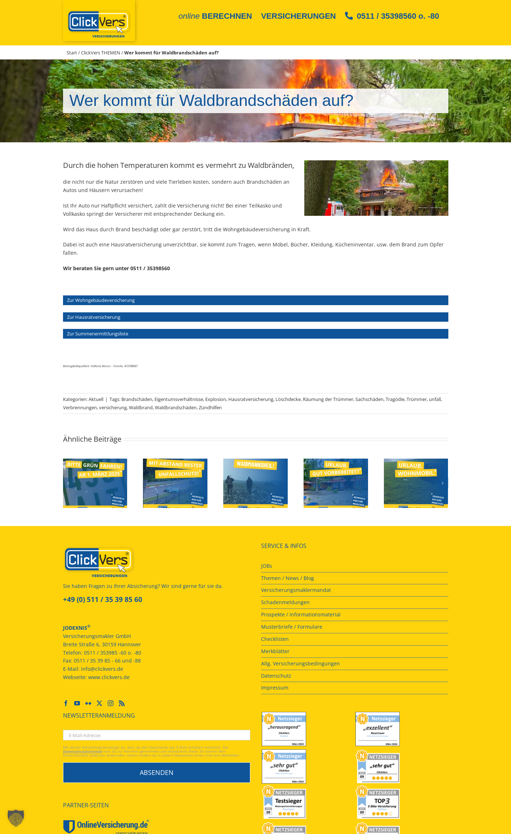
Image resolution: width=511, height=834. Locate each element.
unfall (435, 399)
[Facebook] (66, 703)
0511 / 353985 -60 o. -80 (112, 652)
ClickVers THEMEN (100, 52)
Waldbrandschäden (176, 407)
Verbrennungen (80, 407)
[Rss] (122, 703)
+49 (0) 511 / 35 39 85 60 (102, 599)
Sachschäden (369, 399)
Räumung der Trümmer (328, 399)
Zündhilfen (210, 407)
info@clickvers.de (102, 668)
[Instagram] (110, 703)
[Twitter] (99, 703)
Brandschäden (136, 399)
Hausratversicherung (250, 399)
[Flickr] (88, 703)
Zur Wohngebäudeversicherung (101, 300)
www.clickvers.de (109, 677)
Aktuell (96, 399)
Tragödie (395, 399)
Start (72, 52)
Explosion (215, 399)
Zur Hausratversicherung (93, 317)
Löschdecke (288, 399)
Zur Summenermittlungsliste (97, 333)
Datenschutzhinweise (82, 751)
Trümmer (417, 399)
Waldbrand (141, 407)
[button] (68, 483)
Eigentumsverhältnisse (178, 399)
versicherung (113, 407)
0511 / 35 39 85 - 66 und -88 (107, 660)
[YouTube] (77, 703)
